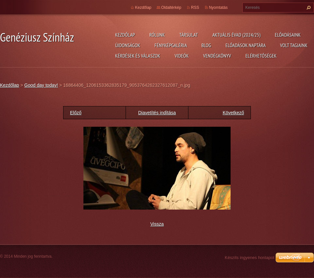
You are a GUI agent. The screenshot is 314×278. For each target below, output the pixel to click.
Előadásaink (288, 34)
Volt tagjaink (293, 45)
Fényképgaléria (171, 45)
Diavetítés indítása (157, 112)
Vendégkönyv (217, 55)
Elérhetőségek (261, 55)
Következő (233, 112)
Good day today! (41, 85)
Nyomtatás (218, 7)
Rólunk (157, 34)
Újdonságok (127, 45)
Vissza (157, 224)
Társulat (188, 34)
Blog (206, 45)
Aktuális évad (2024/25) (236, 34)
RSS (195, 7)
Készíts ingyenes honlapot (249, 257)
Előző (75, 112)
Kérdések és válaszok (137, 55)
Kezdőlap (125, 34)
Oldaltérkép (171, 7)
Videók (182, 55)
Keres (308, 7)
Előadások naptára (246, 45)
